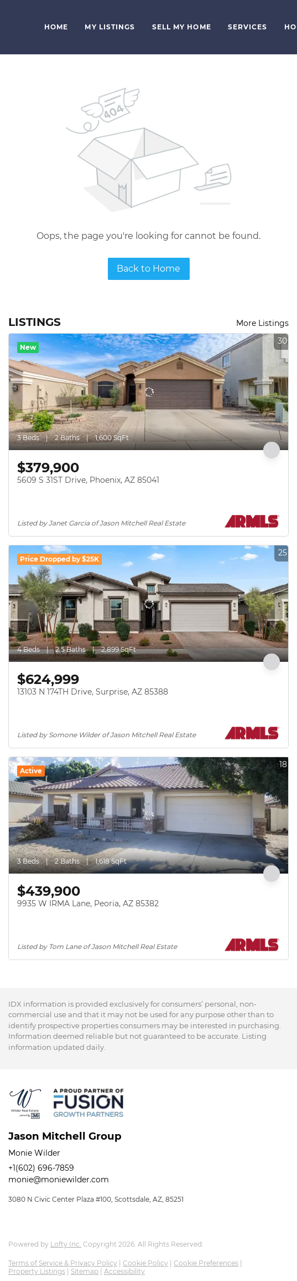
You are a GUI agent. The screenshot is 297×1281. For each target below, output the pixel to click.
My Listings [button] (110, 27)
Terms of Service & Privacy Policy (62, 1263)
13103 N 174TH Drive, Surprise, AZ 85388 (92, 692)
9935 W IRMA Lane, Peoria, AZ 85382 (88, 904)
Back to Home (148, 268)
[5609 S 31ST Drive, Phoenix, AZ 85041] (148, 392)
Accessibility (124, 1271)
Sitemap (84, 1271)
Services (248, 27)
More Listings (262, 323)
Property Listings (36, 1271)
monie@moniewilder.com (58, 1180)
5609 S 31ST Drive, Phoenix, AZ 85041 (88, 480)
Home (56, 27)
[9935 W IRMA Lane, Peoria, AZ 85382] (148, 815)
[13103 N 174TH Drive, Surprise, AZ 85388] (148, 603)
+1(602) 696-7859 (41, 1168)
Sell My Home (181, 27)
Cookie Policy (145, 1263)
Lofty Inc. (65, 1244)
